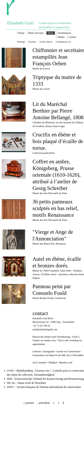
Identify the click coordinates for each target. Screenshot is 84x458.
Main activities (36, 33)
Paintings (21, 41)
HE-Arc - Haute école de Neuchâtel (26, 382)
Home (21, 33)
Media (61, 37)
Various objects (46, 41)
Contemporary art (63, 41)
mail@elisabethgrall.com (45, 329)
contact (40, 313)
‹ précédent (43, 402)
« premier (28, 402)
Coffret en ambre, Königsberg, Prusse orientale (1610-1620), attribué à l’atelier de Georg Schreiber (57, 175)
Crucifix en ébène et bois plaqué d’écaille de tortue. (58, 141)
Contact (72, 37)
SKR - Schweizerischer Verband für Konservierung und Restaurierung (45, 378)
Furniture (32, 41)
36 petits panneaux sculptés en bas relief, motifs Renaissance (56, 208)
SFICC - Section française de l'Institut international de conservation (44, 387)
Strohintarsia (64, 33)
